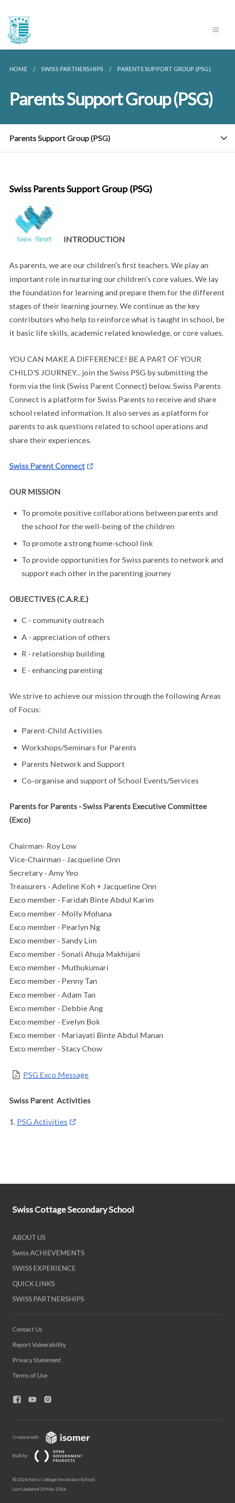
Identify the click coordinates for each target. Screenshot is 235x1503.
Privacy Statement (36, 1359)
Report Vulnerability (39, 1344)
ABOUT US (28, 1237)
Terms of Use (29, 1375)
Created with (57, 1437)
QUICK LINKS (33, 1283)
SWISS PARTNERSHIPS (48, 1299)
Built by (53, 1455)
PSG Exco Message (56, 1074)
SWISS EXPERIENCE (44, 1268)
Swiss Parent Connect (47, 465)
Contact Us (27, 1329)
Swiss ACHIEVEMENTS (48, 1252)
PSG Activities (42, 1121)
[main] (117, 617)
